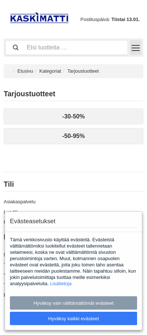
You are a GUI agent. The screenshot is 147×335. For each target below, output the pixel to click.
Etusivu (25, 71)
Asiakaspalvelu (20, 201)
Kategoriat (50, 71)
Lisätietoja (61, 283)
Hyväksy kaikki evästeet (73, 318)
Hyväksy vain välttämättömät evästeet (73, 303)
